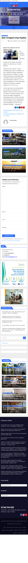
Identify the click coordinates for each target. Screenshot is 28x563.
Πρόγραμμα (15, 532)
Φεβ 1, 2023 (6, 143)
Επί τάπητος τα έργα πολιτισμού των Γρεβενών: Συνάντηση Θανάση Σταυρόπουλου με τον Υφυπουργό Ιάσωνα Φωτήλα (13, 461)
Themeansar (18, 523)
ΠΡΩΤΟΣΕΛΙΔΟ (10, 165)
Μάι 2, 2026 (6, 385)
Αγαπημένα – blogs (5, 530)
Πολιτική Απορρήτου (22, 530)
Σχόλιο (4, 186)
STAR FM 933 (14, 9)
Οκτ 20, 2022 (7, 170)
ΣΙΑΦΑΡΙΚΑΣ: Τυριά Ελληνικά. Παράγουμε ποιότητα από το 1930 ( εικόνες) (12, 168)
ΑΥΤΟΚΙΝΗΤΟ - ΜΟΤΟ (6, 367)
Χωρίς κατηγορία (4, 35)
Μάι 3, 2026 (6, 372)
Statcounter (5, 343)
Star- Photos (23, 527)
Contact (16, 527)
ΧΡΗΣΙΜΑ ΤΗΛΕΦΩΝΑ (22, 532)
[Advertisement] (14, 548)
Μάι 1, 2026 (6, 398)
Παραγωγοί (16, 530)
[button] (25, 28)
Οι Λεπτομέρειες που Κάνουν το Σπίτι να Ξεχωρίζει (13, 325)
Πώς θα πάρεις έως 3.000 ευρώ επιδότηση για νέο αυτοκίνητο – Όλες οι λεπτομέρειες (13, 370)
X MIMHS (13, 170)
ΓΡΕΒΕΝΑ (5, 165)
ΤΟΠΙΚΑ (15, 165)
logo (19, 527)
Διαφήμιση (11, 530)
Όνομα (4, 211)
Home (4, 527)
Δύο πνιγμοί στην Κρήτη (14, 37)
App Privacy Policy (10, 527)
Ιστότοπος (4, 227)
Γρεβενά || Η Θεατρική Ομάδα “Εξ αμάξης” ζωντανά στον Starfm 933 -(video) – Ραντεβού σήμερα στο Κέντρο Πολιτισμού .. (13, 330)
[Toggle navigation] (13, 27)
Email (4, 219)
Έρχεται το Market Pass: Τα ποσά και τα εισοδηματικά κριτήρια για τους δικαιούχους (14, 383)
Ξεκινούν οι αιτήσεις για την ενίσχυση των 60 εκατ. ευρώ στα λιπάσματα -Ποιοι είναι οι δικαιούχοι (13, 155)
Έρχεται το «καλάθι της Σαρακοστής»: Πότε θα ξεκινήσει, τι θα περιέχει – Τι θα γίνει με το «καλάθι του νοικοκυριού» (13, 142)
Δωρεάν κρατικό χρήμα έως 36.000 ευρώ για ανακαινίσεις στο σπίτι (14, 396)
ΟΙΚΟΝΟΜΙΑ (13, 367)
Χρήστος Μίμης (14, 120)
